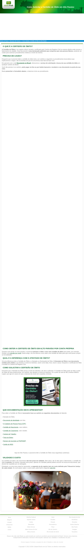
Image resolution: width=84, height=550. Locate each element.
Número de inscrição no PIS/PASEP (14, 441)
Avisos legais (25, 542)
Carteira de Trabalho (9, 434)
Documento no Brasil (24, 63)
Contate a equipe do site (38, 542)
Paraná (53, 522)
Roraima (74, 522)
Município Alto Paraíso (15, 41)
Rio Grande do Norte (53, 531)
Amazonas (9, 524)
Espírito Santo (31, 519)
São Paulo (75, 527)
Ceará (9, 529)
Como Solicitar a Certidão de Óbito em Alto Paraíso (50, 7)
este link (52, 468)
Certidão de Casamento (10, 430)
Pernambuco (53, 524)
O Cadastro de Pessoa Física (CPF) (14, 424)
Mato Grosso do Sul (31, 529)
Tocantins (74, 531)
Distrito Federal (31, 517)
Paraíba (53, 519)
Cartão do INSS (8, 444)
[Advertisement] (42, 26)
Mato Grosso (31, 527)
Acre (9, 517)
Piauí (52, 527)
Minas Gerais (31, 531)
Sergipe (74, 529)
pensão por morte (15, 353)
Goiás (31, 522)
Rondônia (74, 519)
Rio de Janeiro (53, 529)
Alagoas (9, 519)
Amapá (9, 522)
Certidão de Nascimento (10, 427)
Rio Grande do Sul (74, 517)
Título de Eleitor (8, 437)
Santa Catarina (74, 524)
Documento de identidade (11, 420)
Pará (52, 517)
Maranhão (31, 524)
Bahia (9, 527)
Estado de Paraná (4, 41)
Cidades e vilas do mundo (55, 542)
